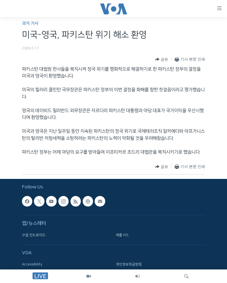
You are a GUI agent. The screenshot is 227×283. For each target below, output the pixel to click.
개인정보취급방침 (129, 264)
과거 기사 (30, 23)
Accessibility (32, 264)
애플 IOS (122, 235)
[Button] (161, 59)
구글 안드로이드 (34, 235)
